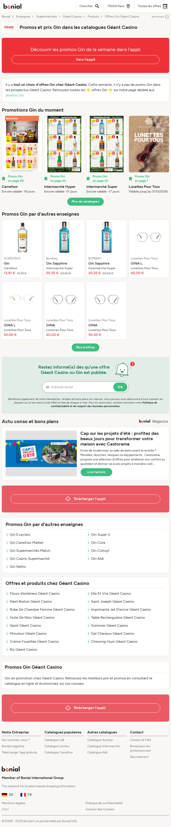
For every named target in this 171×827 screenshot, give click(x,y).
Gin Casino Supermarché (27, 558)
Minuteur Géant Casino (26, 633)
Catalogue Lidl (54, 740)
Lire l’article (96, 472)
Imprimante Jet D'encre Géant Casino (119, 609)
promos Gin (15, 95)
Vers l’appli (85, 59)
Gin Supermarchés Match (28, 550)
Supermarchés (46, 16)
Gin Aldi (95, 558)
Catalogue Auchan (100, 740)
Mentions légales (13, 803)
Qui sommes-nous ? (16, 740)
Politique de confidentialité (104, 803)
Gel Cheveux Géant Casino (110, 633)
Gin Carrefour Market (24, 542)
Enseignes (23, 16)
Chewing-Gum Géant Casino (112, 641)
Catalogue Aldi (97, 752)
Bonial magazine (13, 746)
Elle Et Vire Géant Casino (109, 593)
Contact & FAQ (140, 740)
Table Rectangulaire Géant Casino (116, 617)
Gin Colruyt (98, 550)
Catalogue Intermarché (103, 746)
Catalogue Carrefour (59, 752)
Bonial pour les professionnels (140, 748)
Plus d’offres (85, 347)
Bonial (6, 16)
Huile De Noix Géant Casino (30, 617)
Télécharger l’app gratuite (19, 752)
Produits (93, 16)
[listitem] (22, 155)
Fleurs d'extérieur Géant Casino (33, 593)
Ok (120, 387)
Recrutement (139, 757)
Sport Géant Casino (23, 625)
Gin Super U (98, 534)
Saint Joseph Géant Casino (110, 601)
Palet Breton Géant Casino (29, 601)
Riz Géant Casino (21, 649)
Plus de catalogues (85, 201)
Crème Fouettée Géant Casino (32, 641)
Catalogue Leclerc (57, 746)
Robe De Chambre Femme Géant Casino (40, 609)
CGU (5, 809)
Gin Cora (96, 542)
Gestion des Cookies (100, 809)
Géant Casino (72, 16)
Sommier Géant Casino (107, 625)
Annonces (160, 16)
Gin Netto (16, 566)
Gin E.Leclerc (18, 534)
